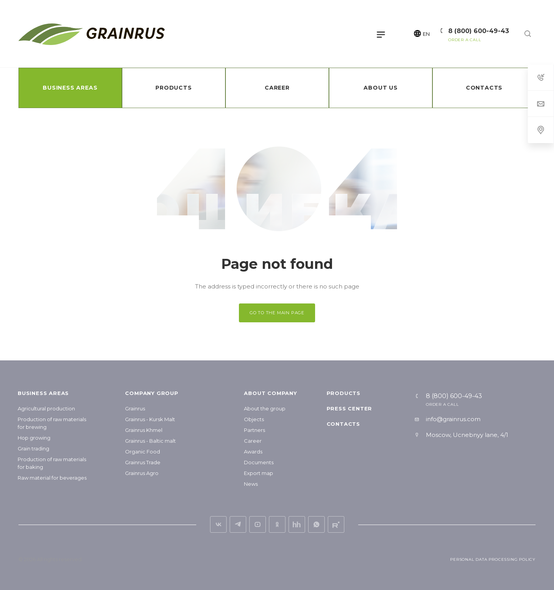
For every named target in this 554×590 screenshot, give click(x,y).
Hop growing (34, 438)
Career (253, 441)
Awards (253, 451)
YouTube (257, 524)
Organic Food (142, 451)
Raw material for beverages (52, 478)
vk (218, 524)
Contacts (343, 424)
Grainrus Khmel (143, 430)
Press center (349, 408)
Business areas (43, 393)
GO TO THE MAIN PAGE (277, 312)
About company (270, 393)
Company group (151, 393)
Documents (259, 462)
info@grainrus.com (453, 419)
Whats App (316, 524)
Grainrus (135, 408)
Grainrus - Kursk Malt (150, 419)
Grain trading (33, 448)
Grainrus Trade (142, 462)
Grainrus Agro (142, 473)
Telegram (238, 524)
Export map (258, 473)
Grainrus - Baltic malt (150, 441)
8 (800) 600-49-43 (478, 31)
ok (277, 524)
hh (297, 524)
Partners (254, 430)
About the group (264, 408)
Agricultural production (46, 408)
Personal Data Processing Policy (493, 559)
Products (343, 393)
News (251, 484)
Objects (254, 419)
